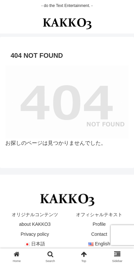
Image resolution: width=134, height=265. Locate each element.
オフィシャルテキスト (99, 214)
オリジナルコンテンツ (35, 214)
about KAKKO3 (35, 224)
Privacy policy (35, 234)
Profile (99, 224)
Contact (99, 234)
